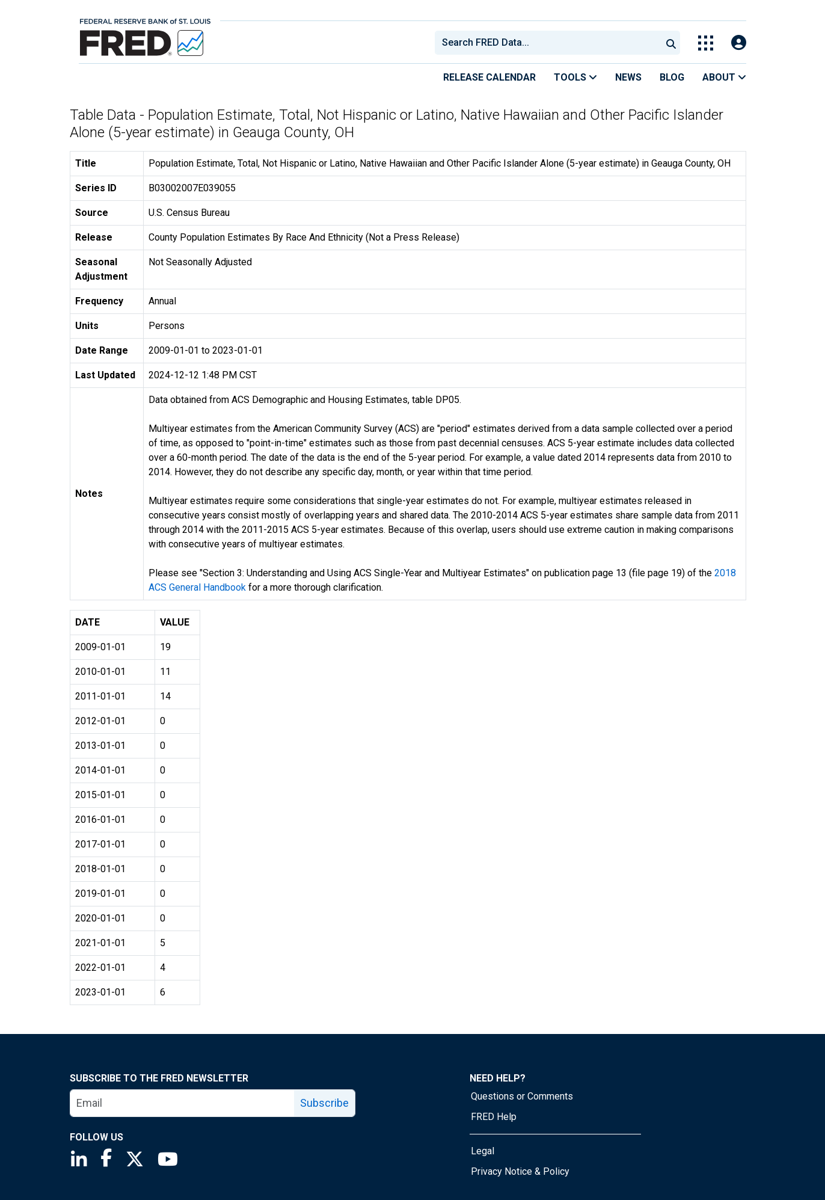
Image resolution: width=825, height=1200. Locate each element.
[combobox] (547, 43)
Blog (672, 77)
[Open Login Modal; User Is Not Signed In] (738, 43)
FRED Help (494, 1116)
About (724, 77)
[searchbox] (550, 43)
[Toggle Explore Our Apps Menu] (705, 43)
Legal (482, 1151)
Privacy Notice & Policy (520, 1171)
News (628, 77)
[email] (182, 1103)
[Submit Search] (671, 43)
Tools (575, 77)
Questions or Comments (522, 1096)
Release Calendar (489, 77)
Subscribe (324, 1103)
